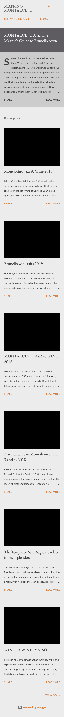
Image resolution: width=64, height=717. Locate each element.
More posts (52, 694)
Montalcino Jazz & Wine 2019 (28, 171)
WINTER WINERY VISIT (26, 649)
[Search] (50, 6)
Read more (53, 99)
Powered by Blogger (32, 707)
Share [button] (8, 99)
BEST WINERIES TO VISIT (18, 18)
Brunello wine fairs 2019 (23, 263)
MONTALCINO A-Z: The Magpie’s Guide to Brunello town (30, 38)
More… (44, 18)
